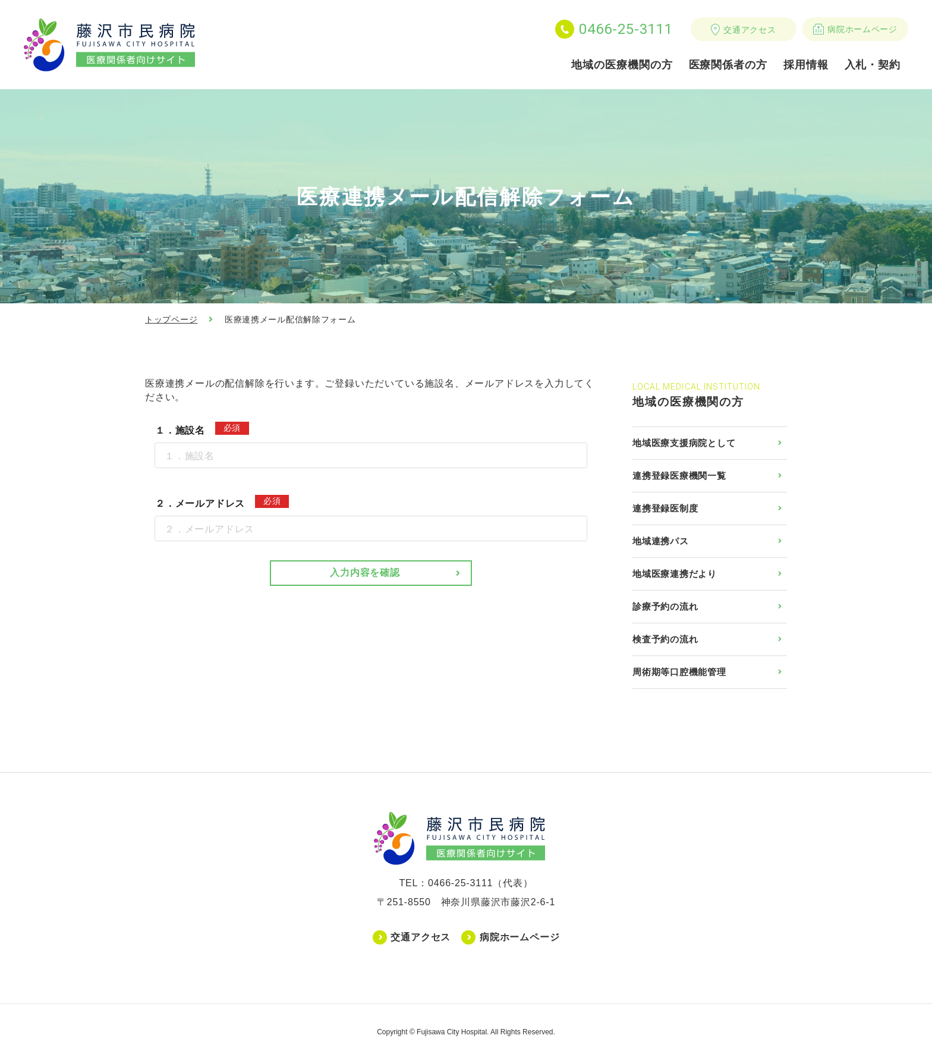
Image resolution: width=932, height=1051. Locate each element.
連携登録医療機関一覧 (679, 475)
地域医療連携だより (674, 574)
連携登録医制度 (665, 508)
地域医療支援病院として (683, 443)
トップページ (171, 319)
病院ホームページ (862, 29)
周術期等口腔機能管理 (679, 672)
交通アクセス (749, 29)
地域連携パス (660, 541)
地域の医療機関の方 (621, 65)
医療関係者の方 (728, 65)
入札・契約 (873, 65)
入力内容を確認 (365, 572)
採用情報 (806, 65)
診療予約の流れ (665, 606)
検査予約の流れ (665, 639)
